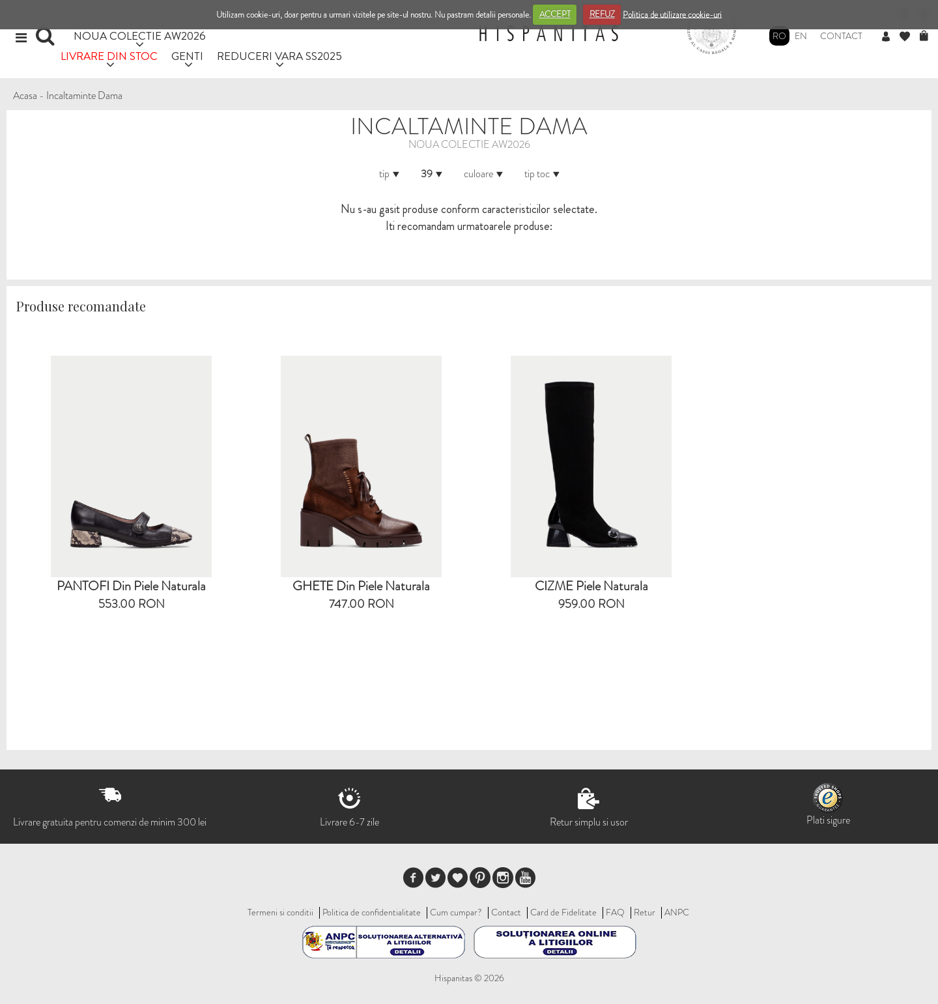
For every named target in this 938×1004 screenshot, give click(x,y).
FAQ (615, 912)
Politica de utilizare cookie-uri (672, 14)
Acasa (25, 95)
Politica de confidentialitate (371, 912)
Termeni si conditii (280, 912)
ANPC (676, 912)
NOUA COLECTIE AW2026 (140, 35)
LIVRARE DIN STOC (109, 55)
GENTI (187, 55)
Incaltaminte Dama (84, 95)
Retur (644, 912)
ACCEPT (555, 14)
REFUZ (602, 14)
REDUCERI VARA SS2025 (279, 55)
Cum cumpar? (456, 912)
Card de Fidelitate (563, 912)
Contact (841, 35)
